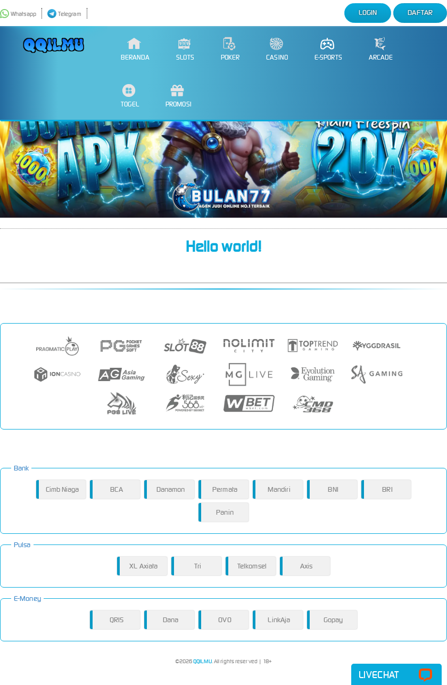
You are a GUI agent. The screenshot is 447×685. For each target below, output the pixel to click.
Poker (230, 49)
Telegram (64, 14)
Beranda (135, 49)
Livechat (396, 675)
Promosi (178, 96)
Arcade (381, 49)
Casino (277, 49)
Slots (185, 49)
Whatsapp (18, 14)
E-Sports (328, 49)
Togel (130, 96)
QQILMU (202, 661)
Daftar (420, 12)
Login (368, 12)
